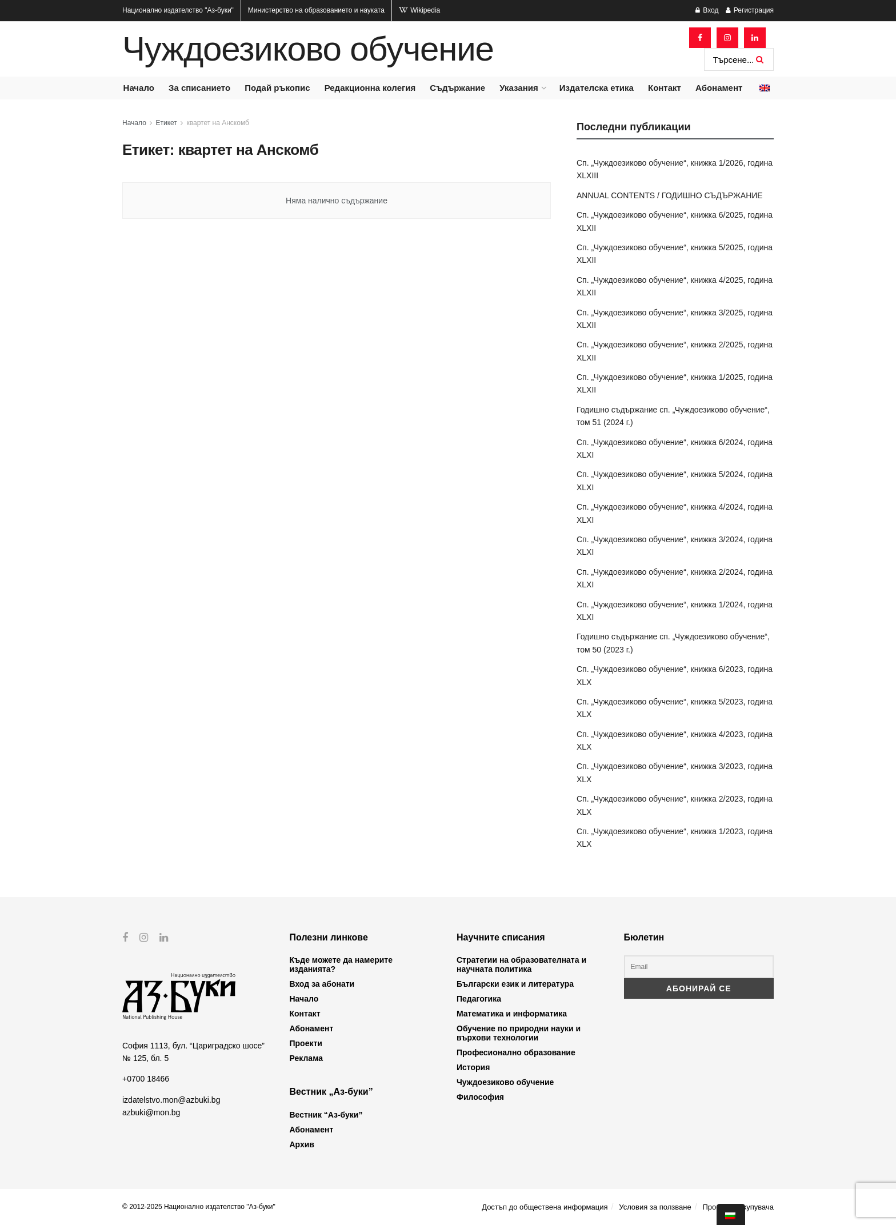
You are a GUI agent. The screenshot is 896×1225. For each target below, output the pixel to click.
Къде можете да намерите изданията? (341, 964)
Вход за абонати (322, 983)
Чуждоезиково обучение (308, 49)
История (473, 1067)
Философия (480, 1097)
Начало (138, 88)
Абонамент (718, 88)
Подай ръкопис (277, 88)
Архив (302, 1144)
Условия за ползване (655, 1207)
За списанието (199, 88)
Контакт (664, 88)
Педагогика (479, 998)
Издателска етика (596, 88)
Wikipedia (419, 10)
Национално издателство (178, 10)
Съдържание (457, 88)
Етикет (166, 123)
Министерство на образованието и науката (316, 10)
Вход (706, 10)
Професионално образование (516, 1052)
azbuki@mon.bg (151, 1112)
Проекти (306, 1043)
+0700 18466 (145, 1078)
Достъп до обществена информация (544, 1207)
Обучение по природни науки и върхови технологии (519, 1033)
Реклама (306, 1058)
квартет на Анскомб (218, 123)
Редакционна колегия (370, 88)
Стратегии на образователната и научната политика (521, 964)
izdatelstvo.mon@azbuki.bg (171, 1099)
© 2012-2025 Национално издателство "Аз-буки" (198, 1207)
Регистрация (750, 10)
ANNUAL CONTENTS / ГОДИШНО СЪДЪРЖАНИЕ (670, 195)
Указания (518, 88)
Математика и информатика (512, 1013)
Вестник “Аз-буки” (326, 1114)
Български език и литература (515, 983)
